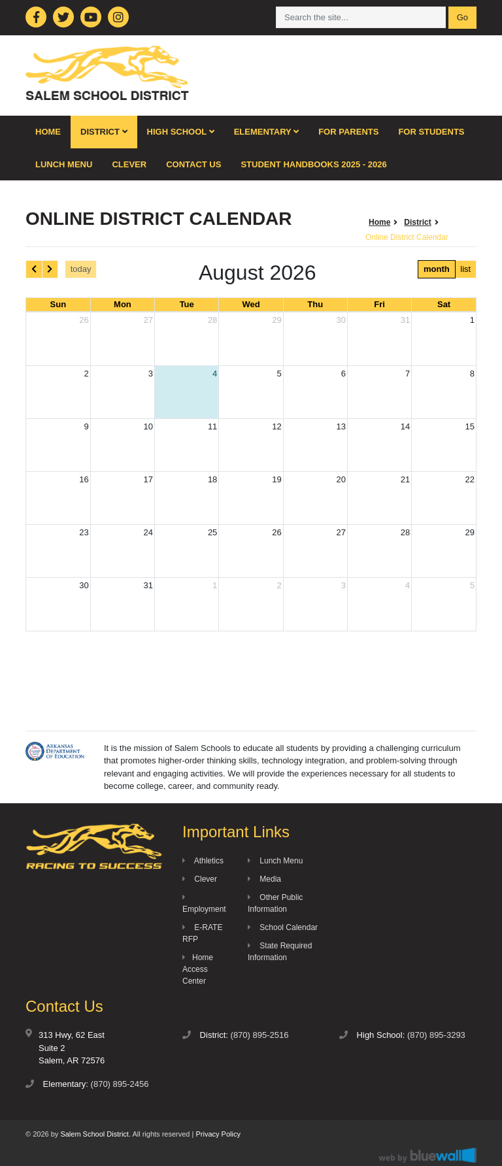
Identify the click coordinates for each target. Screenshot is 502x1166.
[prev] (33, 269)
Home (48, 132)
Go (462, 17)
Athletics (203, 860)
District (103, 132)
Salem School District (94, 1134)
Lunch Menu (63, 164)
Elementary (266, 132)
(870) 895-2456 (120, 1084)
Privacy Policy (217, 1134)
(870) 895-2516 (260, 1035)
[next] (50, 269)
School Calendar (283, 927)
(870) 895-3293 (436, 1035)
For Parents (348, 132)
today (81, 269)
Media (264, 879)
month (437, 269)
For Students (431, 132)
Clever (129, 164)
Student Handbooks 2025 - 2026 (313, 164)
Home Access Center (197, 969)
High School (180, 132)
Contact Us (193, 164)
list (465, 269)
